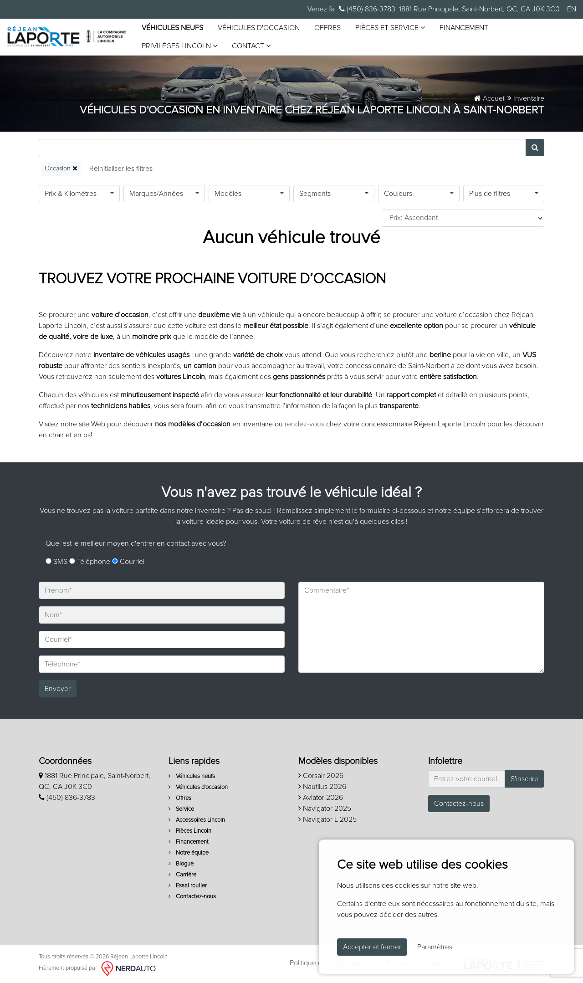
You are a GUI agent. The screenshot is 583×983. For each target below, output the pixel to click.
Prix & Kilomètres (71, 193)
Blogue (181, 864)
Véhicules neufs (172, 27)
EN (571, 9)
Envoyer (58, 688)
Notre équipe (189, 853)
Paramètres (434, 947)
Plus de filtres (489, 193)
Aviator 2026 (320, 797)
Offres (327, 27)
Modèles (228, 193)
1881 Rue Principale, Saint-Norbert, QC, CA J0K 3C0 (479, 9)
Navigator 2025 (324, 808)
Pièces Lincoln (190, 831)
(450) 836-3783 (367, 9)
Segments (315, 193)
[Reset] (121, 169)
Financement (464, 27)
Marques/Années (156, 193)
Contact (251, 46)
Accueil (490, 98)
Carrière (182, 875)
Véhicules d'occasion (259, 27)
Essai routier (188, 886)
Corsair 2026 (320, 775)
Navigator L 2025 (327, 819)
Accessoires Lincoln (197, 820)
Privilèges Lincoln (179, 46)
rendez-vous (304, 424)
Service (181, 809)
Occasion (61, 168)
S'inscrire (524, 779)
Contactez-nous (192, 897)
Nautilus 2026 (322, 786)
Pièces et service (390, 27)
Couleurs (398, 193)
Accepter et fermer (372, 947)
